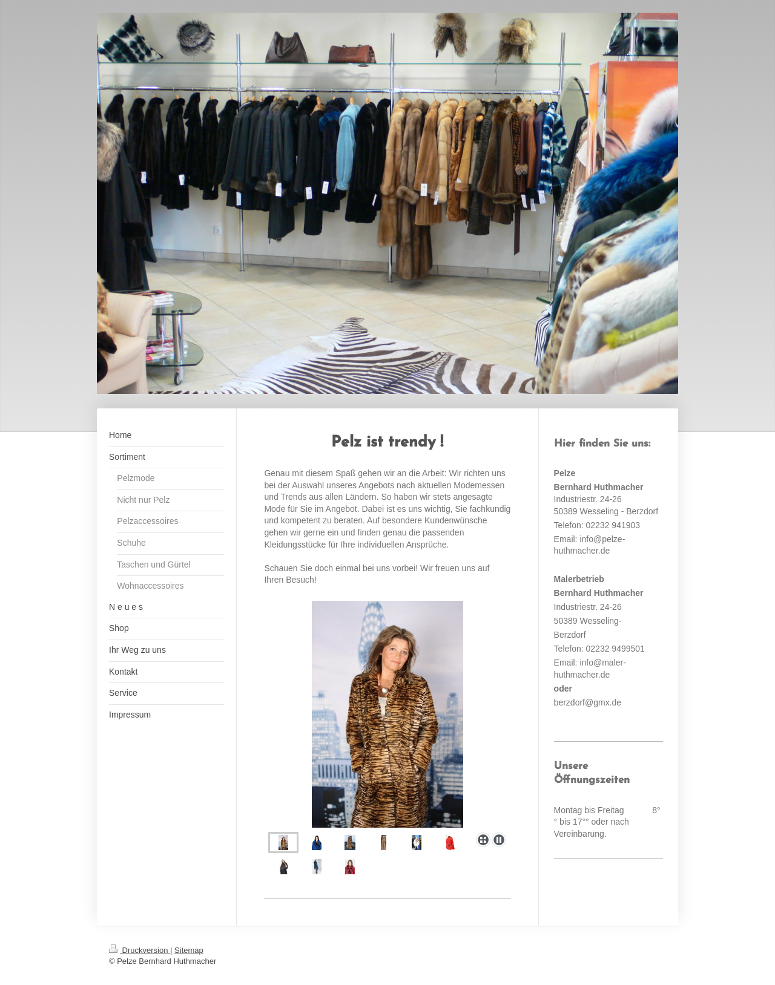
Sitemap (188, 950)
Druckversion (139, 950)
